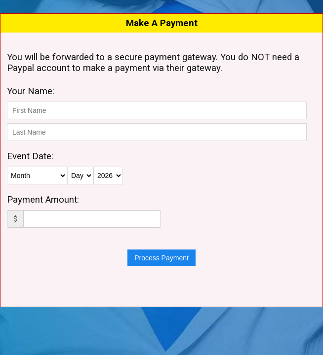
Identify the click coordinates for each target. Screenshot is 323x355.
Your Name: (30, 91)
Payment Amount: (43, 199)
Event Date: (30, 156)
